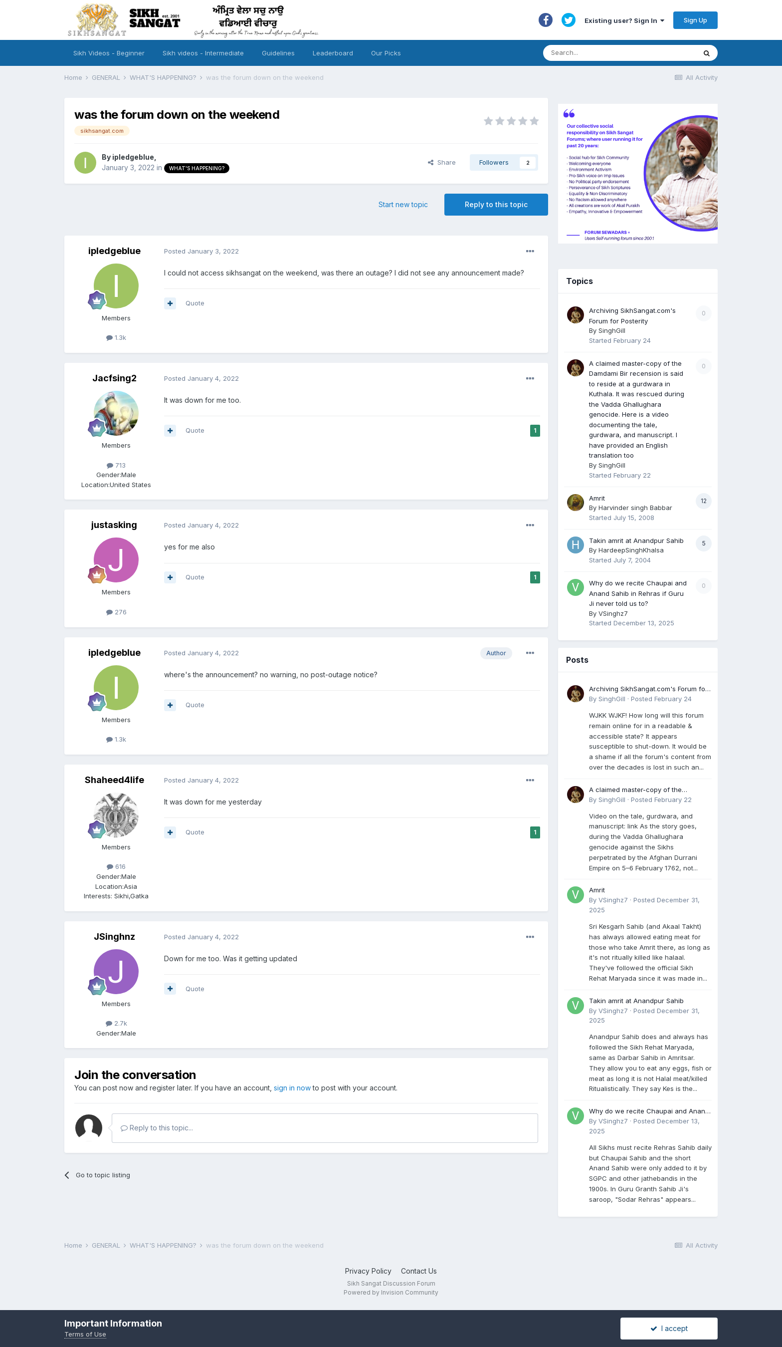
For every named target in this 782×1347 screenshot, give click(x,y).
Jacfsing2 (114, 378)
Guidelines (278, 53)
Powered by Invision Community (391, 1292)
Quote (195, 303)
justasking (114, 525)
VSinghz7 (613, 613)
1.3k (116, 337)
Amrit (597, 498)
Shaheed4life (114, 780)
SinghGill (611, 330)
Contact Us (419, 1271)
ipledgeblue (133, 157)
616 (116, 866)
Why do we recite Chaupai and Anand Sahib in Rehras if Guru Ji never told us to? (638, 593)
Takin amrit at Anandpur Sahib (636, 540)
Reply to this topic (496, 204)
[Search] (609, 53)
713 (116, 465)
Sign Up (695, 20)
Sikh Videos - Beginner (109, 53)
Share (442, 162)
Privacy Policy (368, 1271)
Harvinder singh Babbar (635, 508)
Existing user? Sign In (624, 20)
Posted (201, 251)
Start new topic (403, 204)
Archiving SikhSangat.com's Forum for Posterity (648, 689)
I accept (669, 1328)
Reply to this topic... (157, 1127)
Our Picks (386, 53)
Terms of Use (85, 1334)
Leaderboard (333, 53)
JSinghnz (114, 936)
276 (116, 612)
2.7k (116, 1023)
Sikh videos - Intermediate (203, 53)
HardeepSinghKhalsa (631, 550)
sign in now (292, 1087)
